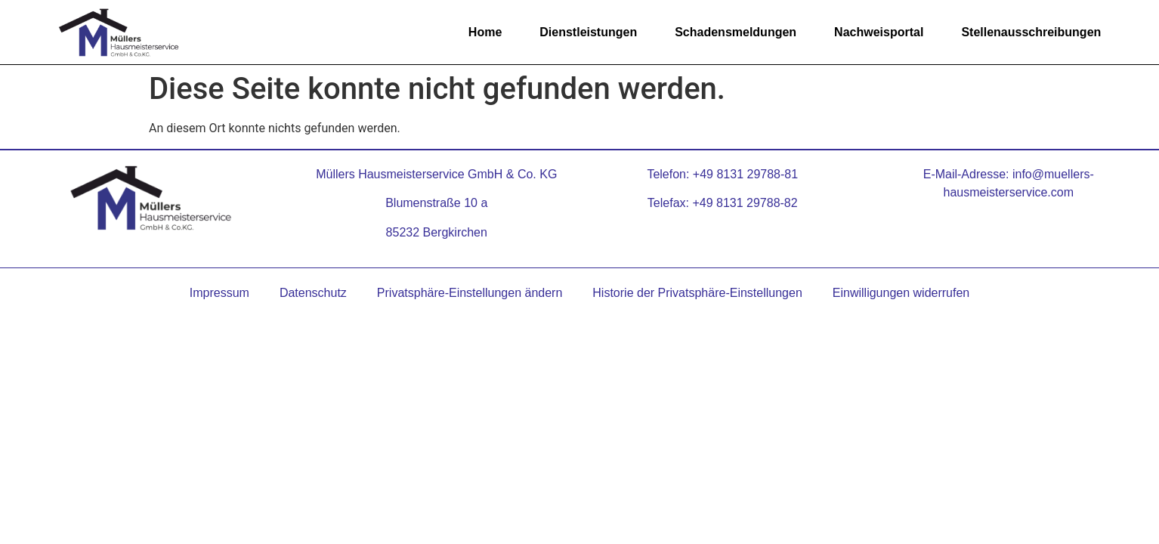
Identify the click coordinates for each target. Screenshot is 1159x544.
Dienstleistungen (588, 32)
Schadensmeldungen (735, 32)
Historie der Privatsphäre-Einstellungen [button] (697, 292)
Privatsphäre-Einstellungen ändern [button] (469, 292)
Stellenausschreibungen (1031, 32)
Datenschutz (313, 292)
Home (485, 32)
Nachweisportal (878, 32)
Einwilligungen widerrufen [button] (901, 292)
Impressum (219, 292)
